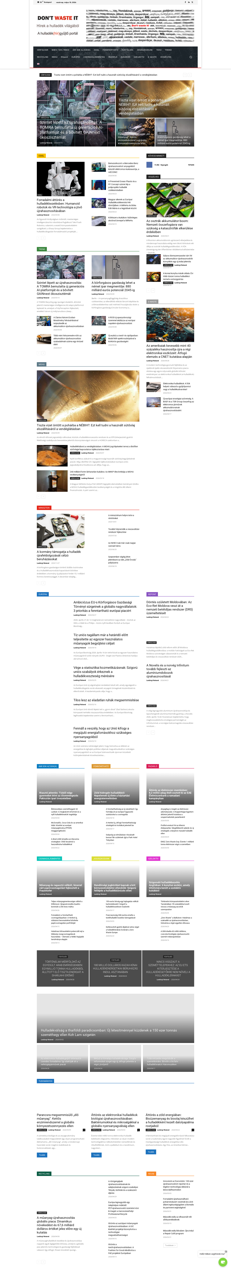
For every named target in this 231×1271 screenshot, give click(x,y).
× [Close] (226, 1251)
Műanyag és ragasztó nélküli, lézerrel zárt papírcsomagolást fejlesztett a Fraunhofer (60, 888)
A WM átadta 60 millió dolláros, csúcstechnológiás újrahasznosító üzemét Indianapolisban (175, 934)
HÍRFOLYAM (45, 118)
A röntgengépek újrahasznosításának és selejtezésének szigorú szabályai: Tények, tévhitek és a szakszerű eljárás (123, 1187)
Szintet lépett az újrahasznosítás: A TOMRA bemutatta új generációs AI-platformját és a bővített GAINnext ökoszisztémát (113, 75)
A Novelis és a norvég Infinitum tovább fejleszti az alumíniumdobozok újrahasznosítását (167, 671)
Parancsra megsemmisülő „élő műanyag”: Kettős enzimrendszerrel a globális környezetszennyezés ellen (58, 1120)
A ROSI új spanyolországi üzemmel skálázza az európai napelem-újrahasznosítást (121, 320)
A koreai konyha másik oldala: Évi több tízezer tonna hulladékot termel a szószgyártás (178, 276)
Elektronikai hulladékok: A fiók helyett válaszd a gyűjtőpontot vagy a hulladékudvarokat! (177, 386)
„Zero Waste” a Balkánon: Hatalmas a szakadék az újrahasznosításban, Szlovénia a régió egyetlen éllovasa (176, 920)
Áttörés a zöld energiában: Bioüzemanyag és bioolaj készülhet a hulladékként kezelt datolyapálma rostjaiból (170, 1120)
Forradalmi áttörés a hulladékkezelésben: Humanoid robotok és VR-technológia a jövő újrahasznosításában (59, 205)
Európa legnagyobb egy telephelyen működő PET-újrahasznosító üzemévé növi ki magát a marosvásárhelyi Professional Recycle (123, 1208)
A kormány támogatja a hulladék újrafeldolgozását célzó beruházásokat (59, 555)
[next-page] (43, 238)
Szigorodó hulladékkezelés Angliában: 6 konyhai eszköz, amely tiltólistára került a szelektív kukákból (169, 886)
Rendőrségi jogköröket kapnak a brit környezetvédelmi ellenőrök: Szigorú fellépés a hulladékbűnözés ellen (115, 888)
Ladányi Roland (43, 215)
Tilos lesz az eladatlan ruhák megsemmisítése (106, 700)
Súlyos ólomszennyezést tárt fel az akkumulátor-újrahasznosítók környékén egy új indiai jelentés (178, 258)
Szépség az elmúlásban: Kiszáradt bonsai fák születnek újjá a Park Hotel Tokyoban (121, 837)
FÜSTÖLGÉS (63, 957)
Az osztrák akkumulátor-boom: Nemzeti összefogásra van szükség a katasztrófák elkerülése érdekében (169, 226)
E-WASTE (150, 341)
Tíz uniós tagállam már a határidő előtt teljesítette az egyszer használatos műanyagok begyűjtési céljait (101, 639)
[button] (190, 57)
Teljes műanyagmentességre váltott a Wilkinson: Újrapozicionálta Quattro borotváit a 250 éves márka (66, 904)
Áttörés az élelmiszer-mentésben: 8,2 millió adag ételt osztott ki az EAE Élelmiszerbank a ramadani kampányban (170, 794)
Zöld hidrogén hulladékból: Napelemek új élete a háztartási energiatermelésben (112, 795)
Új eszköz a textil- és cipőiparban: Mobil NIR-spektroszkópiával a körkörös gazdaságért (123, 338)
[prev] (185, 75)
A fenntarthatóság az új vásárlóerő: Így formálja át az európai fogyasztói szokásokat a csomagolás (122, 811)
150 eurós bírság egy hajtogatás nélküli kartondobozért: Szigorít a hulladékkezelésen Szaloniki (122, 904)
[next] (190, 75)
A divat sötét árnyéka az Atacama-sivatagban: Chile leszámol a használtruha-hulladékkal (65, 841)
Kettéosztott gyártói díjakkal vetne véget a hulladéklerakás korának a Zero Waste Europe (122, 929)
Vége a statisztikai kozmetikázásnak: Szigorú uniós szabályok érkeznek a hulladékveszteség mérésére (105, 672)
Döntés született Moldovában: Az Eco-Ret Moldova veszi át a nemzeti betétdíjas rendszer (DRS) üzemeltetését (169, 607)
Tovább (42, 1155)
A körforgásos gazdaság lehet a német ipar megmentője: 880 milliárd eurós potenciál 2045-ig (113, 286)
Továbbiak (170, 1245)
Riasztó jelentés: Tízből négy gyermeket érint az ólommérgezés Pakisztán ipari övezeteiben (58, 795)
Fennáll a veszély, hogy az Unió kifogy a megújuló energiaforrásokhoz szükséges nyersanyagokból (102, 733)
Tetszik (191, 165)
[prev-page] (39, 238)
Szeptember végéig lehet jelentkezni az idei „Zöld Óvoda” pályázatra (122, 560)
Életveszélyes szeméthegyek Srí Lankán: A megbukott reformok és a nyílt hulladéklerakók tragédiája (66, 811)
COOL (40, 195)
